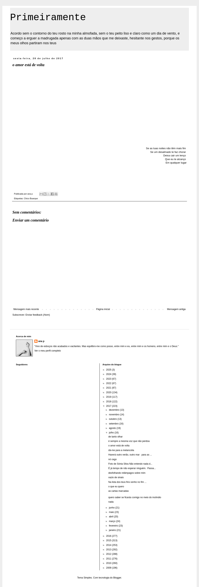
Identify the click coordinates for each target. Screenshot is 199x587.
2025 (109, 369)
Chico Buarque (31, 198)
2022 (109, 383)
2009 (109, 567)
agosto (112, 428)
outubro (113, 419)
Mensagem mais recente (26, 309)
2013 (109, 549)
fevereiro (114, 525)
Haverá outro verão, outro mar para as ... (130, 454)
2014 (109, 545)
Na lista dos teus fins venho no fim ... (127, 482)
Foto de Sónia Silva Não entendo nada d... (130, 463)
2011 (109, 558)
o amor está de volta (118, 445)
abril (111, 516)
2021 (109, 387)
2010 (109, 563)
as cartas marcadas (118, 491)
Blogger (117, 577)
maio (111, 512)
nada (110, 501)
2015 (109, 540)
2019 (109, 397)
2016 (109, 536)
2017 (109, 406)
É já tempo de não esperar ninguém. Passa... (132, 468)
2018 (109, 401)
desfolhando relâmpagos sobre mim (126, 473)
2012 (109, 554)
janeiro (112, 530)
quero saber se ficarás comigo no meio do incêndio (134, 497)
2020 (109, 392)
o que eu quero (116, 486)
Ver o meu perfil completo (47, 350)
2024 (109, 374)
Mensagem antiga (176, 309)
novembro (114, 414)
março (112, 521)
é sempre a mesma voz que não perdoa (128, 441)
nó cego (112, 459)
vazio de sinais (116, 477)
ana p (41, 341)
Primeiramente (48, 17)
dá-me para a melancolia (121, 450)
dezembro (114, 410)
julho (111, 432)
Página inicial (103, 309)
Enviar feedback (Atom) (37, 314)
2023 (109, 378)
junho (112, 507)
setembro (114, 423)
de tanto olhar (115, 436)
